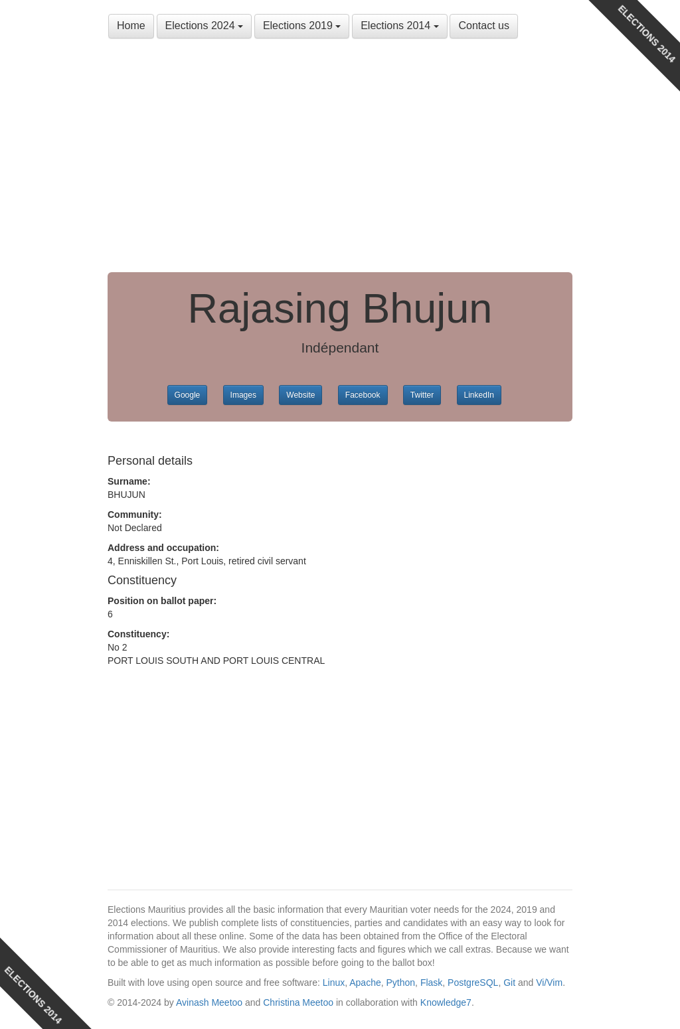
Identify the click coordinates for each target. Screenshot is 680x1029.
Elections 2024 (204, 25)
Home (131, 25)
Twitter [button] (422, 395)
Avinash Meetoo (209, 1002)
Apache (365, 982)
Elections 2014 (399, 25)
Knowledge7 (445, 1002)
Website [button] (300, 395)
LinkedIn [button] (479, 395)
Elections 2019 (302, 25)
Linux (334, 982)
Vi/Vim (549, 982)
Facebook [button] (363, 395)
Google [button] (188, 395)
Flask (431, 982)
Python (401, 982)
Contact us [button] (483, 25)
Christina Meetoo (298, 1002)
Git (509, 982)
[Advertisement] (340, 159)
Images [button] (243, 395)
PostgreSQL (473, 982)
